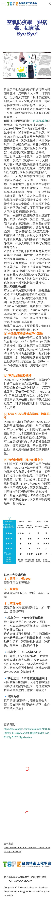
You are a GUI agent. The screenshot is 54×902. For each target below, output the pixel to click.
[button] (3, 4)
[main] (27, 28)
